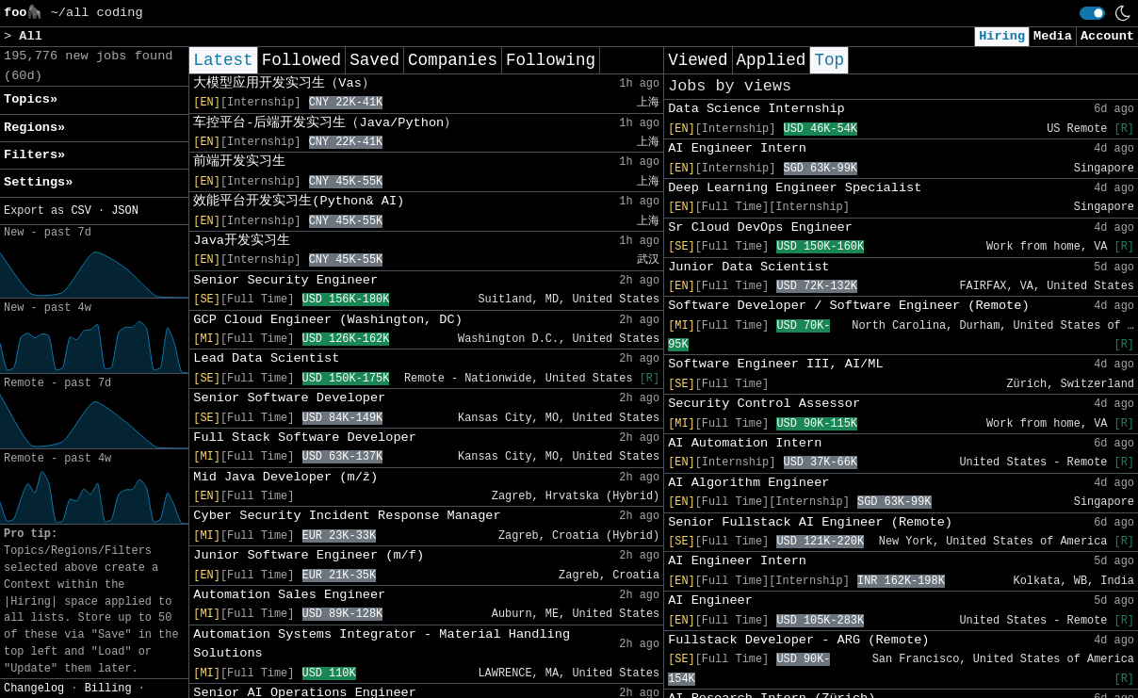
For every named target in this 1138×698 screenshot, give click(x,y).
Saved (374, 60)
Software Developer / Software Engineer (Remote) (848, 306)
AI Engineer (710, 600)
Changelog (34, 688)
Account (1107, 36)
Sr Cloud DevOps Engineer (760, 227)
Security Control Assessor (764, 404)
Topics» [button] (30, 99)
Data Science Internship (756, 109)
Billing (108, 688)
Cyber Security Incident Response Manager (346, 516)
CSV (80, 211)
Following (550, 60)
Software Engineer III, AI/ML (775, 364)
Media (1052, 36)
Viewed (697, 60)
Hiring (1002, 36)
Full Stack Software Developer (304, 437)
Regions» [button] (34, 128)
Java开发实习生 (241, 241)
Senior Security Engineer (285, 280)
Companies (452, 60)
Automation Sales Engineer (289, 595)
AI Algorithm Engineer (748, 483)
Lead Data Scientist (266, 358)
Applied (771, 60)
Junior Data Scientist (748, 267)
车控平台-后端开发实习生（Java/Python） (325, 123)
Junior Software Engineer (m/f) (308, 555)
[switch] (1092, 13)
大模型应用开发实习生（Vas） (283, 83)
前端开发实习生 (239, 161)
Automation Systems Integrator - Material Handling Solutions (381, 643)
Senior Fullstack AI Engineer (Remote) (810, 522)
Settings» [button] (38, 182)
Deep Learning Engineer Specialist (794, 188)
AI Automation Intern (744, 443)
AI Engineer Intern (737, 148)
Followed (301, 60)
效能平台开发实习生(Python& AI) (298, 201)
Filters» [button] (34, 155)
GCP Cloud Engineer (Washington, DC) (328, 320)
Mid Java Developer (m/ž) (285, 477)
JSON (124, 211)
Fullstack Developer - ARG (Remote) (798, 640)
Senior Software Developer (289, 398)
